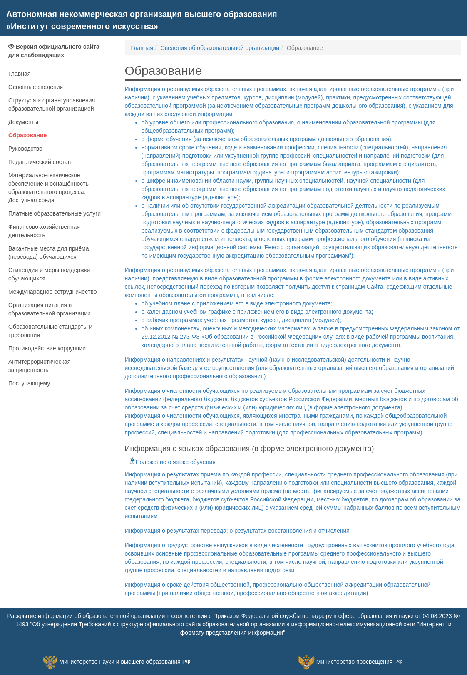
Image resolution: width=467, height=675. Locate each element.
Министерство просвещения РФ (359, 661)
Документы (23, 122)
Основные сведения (35, 87)
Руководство (25, 148)
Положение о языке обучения (172, 462)
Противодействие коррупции (47, 348)
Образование (27, 135)
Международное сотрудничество (52, 291)
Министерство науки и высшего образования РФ (124, 661)
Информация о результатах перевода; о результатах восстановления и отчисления (237, 530)
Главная (19, 73)
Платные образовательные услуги (54, 213)
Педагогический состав (39, 162)
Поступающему (29, 383)
